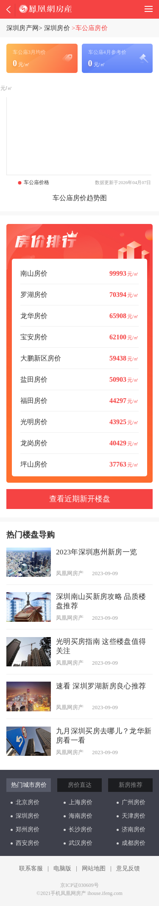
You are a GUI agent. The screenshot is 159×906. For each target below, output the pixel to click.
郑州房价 (25, 829)
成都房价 (131, 843)
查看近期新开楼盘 (79, 499)
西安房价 (25, 843)
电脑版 (62, 868)
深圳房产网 (22, 28)
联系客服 (31, 868)
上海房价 (78, 802)
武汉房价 (78, 843)
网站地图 (94, 868)
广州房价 (131, 802)
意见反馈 (128, 868)
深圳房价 (57, 28)
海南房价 (78, 816)
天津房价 (131, 816)
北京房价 (25, 802)
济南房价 (131, 829)
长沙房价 (78, 829)
